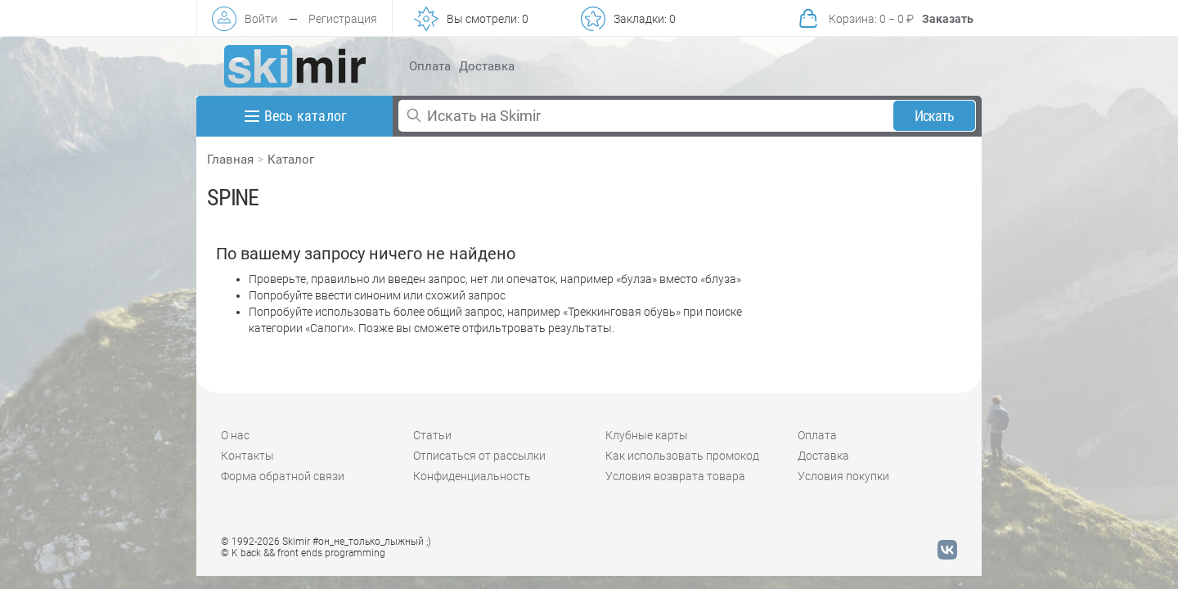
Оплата (430, 66)
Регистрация (342, 18)
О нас (235, 435)
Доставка (487, 66)
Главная (230, 159)
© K (303, 553)
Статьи (432, 435)
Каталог (291, 159)
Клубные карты (646, 435)
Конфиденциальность (472, 476)
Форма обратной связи (282, 476)
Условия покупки (843, 476)
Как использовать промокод (682, 455)
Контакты (247, 455)
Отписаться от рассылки (479, 455)
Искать (935, 115)
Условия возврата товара (675, 476)
